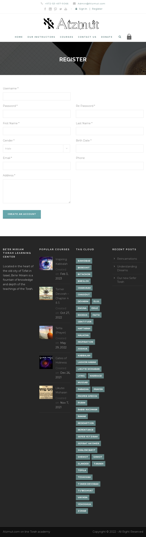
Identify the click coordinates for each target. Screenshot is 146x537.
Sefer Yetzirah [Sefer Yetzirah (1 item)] (88, 436)
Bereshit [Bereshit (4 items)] (84, 267)
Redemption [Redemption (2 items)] (86, 423)
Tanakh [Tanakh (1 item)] (98, 463)
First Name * (11, 123)
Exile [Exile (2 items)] (94, 308)
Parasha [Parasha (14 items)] (83, 389)
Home (19, 37)
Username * (10, 88)
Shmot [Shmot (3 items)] (97, 457)
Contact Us (87, 37)
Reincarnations (127, 258)
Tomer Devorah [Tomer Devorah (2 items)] (88, 484)
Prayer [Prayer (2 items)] (98, 389)
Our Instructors (41, 37)
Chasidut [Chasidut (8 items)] (84, 294)
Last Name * (84, 123)
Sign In (83, 8)
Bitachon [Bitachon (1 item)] (84, 274)
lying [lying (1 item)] (81, 375)
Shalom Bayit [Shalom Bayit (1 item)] (86, 450)
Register (97, 8)
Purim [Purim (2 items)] (81, 402)
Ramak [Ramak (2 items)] (82, 416)
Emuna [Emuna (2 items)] (82, 308)
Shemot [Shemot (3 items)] (83, 457)
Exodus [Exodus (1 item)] (82, 315)
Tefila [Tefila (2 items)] (82, 470)
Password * (10, 106)
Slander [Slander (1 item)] (83, 463)
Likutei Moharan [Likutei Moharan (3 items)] (89, 369)
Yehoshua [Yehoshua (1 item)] (84, 504)
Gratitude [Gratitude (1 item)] (85, 321)
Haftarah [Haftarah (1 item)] (84, 328)
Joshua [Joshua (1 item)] (82, 348)
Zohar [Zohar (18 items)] (82, 511)
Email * (7, 158)
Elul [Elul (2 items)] (96, 301)
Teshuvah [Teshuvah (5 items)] (84, 477)
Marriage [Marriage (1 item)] (96, 375)
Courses (66, 37)
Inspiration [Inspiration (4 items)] (85, 342)
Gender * (8, 140)
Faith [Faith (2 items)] (96, 315)
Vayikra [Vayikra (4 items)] (82, 497)
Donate (107, 37)
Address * (9, 175)
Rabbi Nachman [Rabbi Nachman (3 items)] (87, 409)
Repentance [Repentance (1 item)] (86, 429)
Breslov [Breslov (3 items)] (83, 281)
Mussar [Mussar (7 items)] (83, 382)
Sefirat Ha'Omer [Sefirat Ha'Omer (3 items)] (88, 443)
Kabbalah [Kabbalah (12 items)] (84, 355)
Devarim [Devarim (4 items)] (83, 301)
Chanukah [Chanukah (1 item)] (84, 288)
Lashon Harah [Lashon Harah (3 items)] (87, 362)
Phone (80, 158)
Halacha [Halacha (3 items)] (83, 335)
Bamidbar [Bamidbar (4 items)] (84, 261)
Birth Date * (83, 140)
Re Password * (85, 106)
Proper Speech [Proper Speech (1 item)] (87, 396)
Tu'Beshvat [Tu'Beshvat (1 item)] (85, 490)
